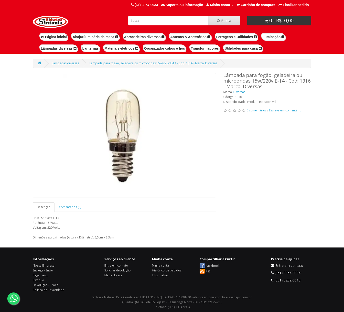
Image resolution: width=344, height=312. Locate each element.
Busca (224, 20)
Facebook (212, 266)
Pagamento (41, 275)
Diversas (239, 92)
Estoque (38, 280)
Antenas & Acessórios (190, 37)
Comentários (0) (70, 207)
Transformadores (205, 48)
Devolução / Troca (45, 285)
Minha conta (160, 265)
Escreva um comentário (285, 110)
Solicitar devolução (117, 270)
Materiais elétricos (121, 48)
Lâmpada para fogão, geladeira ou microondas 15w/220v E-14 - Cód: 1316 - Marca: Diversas (153, 63)
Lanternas (90, 48)
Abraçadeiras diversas (144, 37)
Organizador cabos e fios (164, 48)
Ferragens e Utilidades (236, 37)
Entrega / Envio (43, 270)
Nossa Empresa (43, 265)
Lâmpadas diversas (58, 48)
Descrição (44, 207)
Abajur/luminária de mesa (95, 37)
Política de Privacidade (48, 290)
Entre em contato (116, 265)
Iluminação (273, 37)
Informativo (160, 275)
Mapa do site (113, 275)
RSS (208, 271)
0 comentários (257, 110)
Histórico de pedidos (167, 270)
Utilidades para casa (243, 48)
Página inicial (54, 37)
